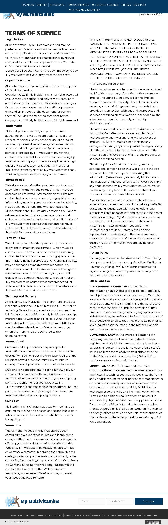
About (32, 515)
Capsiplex (140, 5)
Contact (68, 515)
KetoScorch (58, 5)
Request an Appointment (46, 515)
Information (23, 515)
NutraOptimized (78, 5)
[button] (149, 501)
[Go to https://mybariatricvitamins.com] (43, 14)
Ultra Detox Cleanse (105, 5)
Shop (60, 515)
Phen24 (126, 5)
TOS (155, 515)
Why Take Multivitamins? (84, 10)
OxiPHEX (42, 5)
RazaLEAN (28, 5)
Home (13, 515)
